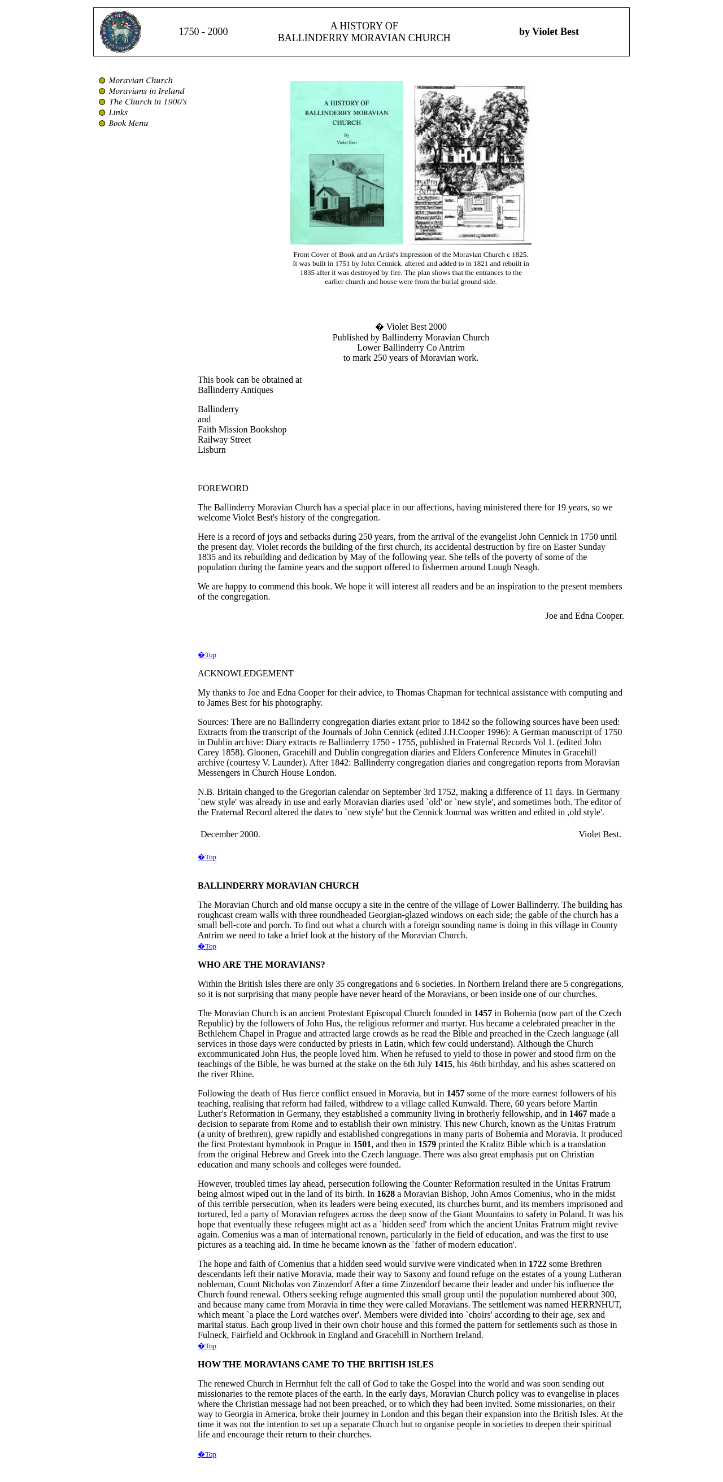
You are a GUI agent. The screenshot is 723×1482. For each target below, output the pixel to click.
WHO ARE (220, 964)
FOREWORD (223, 488)
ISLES (420, 1364)
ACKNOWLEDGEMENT (246, 673)
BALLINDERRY (231, 885)
